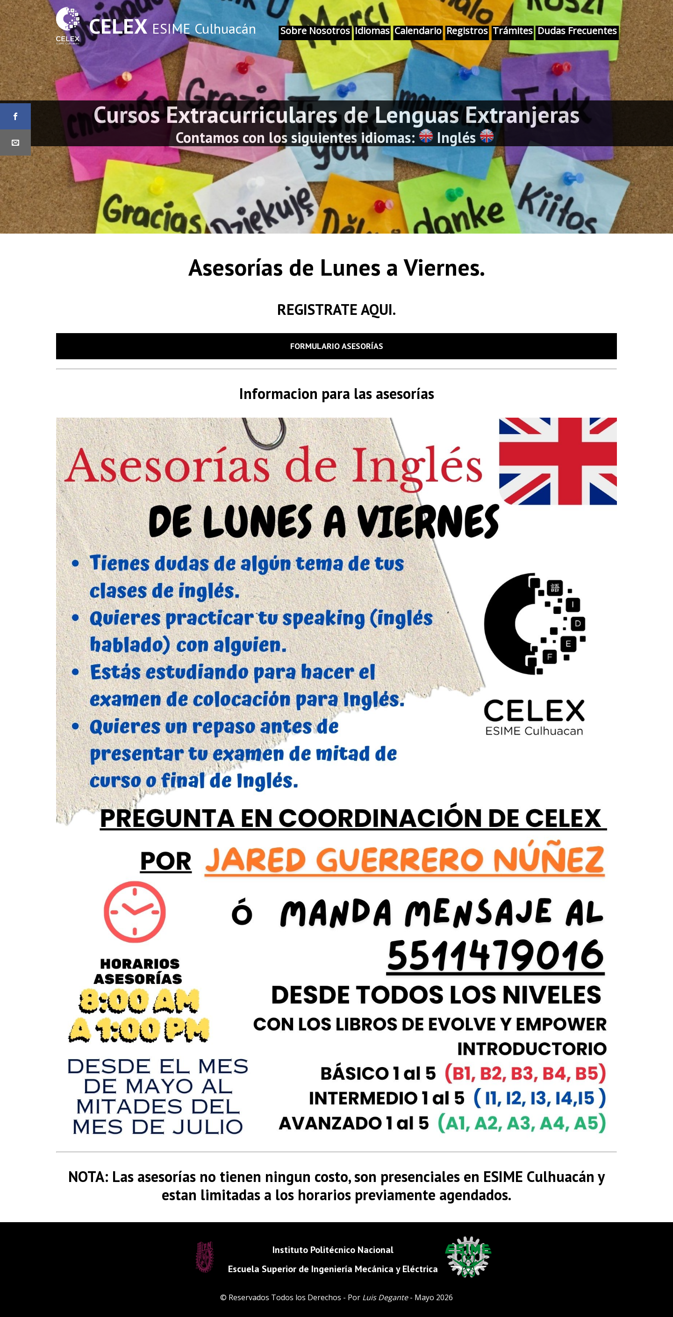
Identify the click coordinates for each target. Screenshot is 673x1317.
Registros (467, 30)
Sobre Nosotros (315, 30)
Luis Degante (385, 1297)
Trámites (513, 30)
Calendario (418, 30)
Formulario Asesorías (336, 346)
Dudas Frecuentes (577, 30)
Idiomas (372, 30)
